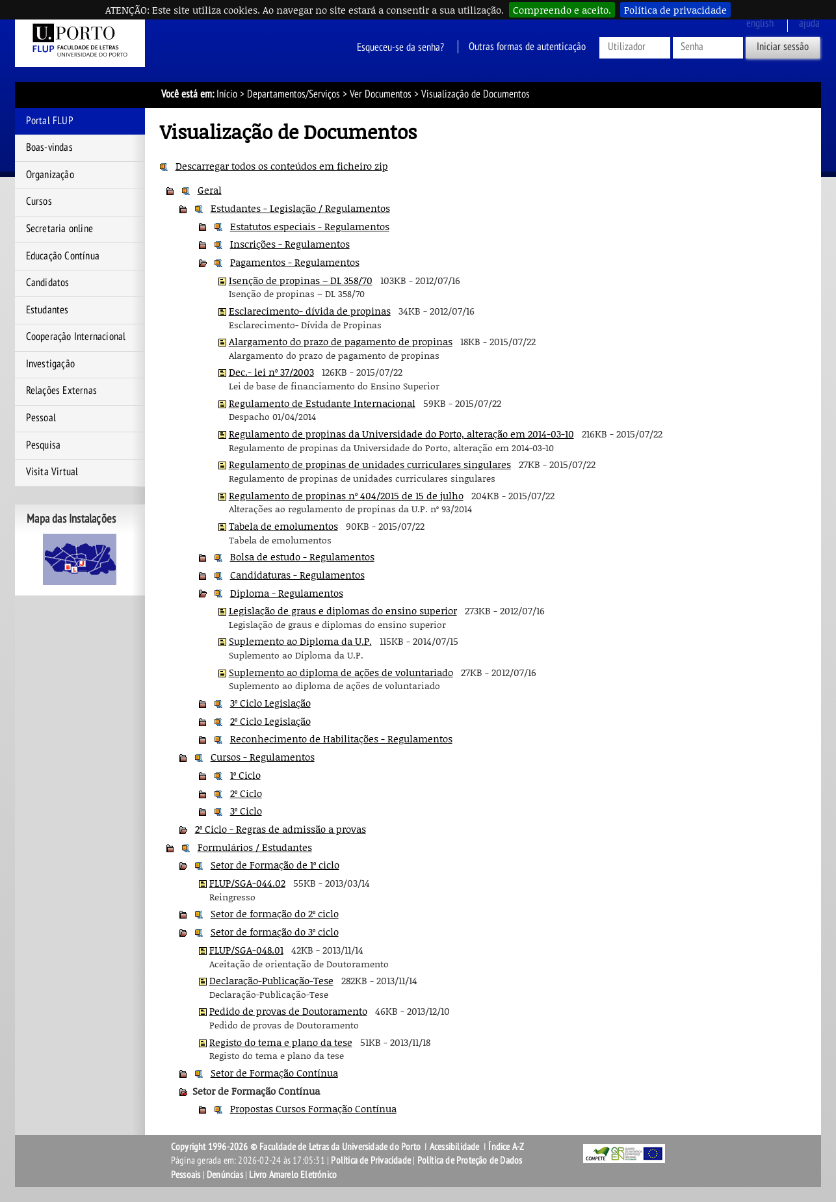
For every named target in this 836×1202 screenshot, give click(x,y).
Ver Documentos (380, 94)
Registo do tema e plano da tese (280, 1042)
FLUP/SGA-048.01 (246, 949)
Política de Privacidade (371, 1160)
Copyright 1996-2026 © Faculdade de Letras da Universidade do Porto (297, 1147)
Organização (50, 174)
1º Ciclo (245, 774)
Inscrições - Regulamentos (290, 243)
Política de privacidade (675, 9)
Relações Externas (61, 390)
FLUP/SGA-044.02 (247, 882)
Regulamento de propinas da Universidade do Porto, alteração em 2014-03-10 (401, 433)
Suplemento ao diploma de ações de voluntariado (341, 672)
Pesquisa (43, 445)
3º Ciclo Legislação (270, 702)
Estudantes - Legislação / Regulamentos (300, 208)
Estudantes (47, 310)
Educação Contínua (62, 256)
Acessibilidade (455, 1147)
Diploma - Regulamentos (286, 592)
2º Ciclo (246, 793)
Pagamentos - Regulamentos (294, 261)
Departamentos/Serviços (293, 94)
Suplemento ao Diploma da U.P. (300, 640)
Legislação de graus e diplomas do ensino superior (343, 610)
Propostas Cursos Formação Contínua (313, 1108)
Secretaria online (59, 228)
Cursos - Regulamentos (263, 756)
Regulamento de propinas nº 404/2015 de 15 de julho (346, 495)
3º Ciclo (246, 810)
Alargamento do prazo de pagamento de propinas (340, 341)
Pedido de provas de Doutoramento (288, 1010)
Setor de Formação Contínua (274, 1072)
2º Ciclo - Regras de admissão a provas (280, 828)
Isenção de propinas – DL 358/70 (300, 280)
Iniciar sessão (783, 46)
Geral (210, 189)
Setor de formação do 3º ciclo (275, 931)
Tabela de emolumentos (283, 525)
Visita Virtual (52, 471)
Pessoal (41, 418)
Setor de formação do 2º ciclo (275, 913)
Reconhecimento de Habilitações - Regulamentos (341, 738)
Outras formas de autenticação (527, 46)
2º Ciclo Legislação (270, 720)
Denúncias (225, 1175)
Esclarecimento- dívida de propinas (310, 310)
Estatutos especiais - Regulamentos (309, 226)
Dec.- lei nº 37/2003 (271, 371)
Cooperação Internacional (76, 336)
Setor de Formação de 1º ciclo (275, 864)
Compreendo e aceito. (562, 9)
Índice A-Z (506, 1147)
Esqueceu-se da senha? (400, 46)
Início (226, 94)
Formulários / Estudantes (255, 847)
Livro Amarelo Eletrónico (293, 1175)
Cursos (39, 201)
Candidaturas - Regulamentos (297, 574)
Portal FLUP (49, 120)
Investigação (50, 364)
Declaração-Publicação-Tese (271, 980)
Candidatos (48, 282)
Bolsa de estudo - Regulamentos (302, 556)
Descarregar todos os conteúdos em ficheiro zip (282, 165)
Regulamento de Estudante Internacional (322, 403)
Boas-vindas (49, 147)
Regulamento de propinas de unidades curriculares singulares (370, 464)
